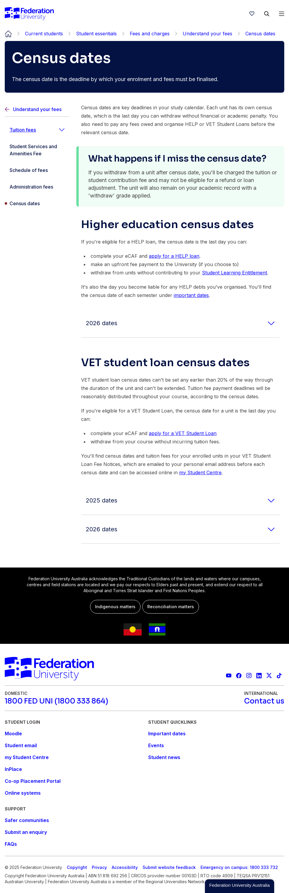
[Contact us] (264, 701)
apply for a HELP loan (174, 256)
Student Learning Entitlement (234, 273)
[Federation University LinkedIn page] (259, 676)
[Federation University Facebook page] (239, 676)
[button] (239, 886)
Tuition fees (23, 130)
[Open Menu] (281, 13)
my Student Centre (200, 472)
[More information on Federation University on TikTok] (279, 676)
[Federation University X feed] (269, 676)
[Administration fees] (37, 186)
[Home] (29, 13)
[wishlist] (252, 13)
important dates (191, 295)
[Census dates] (37, 203)
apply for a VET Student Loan (183, 433)
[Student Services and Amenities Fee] (37, 150)
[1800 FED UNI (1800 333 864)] (56, 701)
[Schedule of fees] (37, 170)
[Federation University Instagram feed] (249, 676)
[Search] (266, 13)
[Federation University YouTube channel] (229, 676)
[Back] (37, 109)
